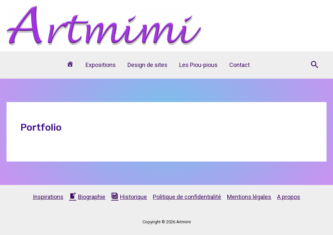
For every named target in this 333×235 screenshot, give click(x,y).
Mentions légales (249, 196)
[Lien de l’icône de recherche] (315, 65)
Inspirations (48, 196)
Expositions (101, 64)
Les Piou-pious (198, 64)
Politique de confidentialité (187, 196)
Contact (239, 64)
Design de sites (147, 64)
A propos (288, 196)
